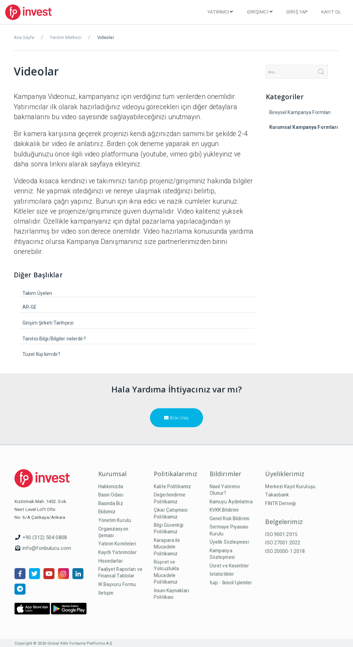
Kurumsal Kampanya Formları (303, 127)
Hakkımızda (110, 486)
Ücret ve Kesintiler (229, 565)
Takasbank (277, 494)
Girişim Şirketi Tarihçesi (47, 323)
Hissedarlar (110, 561)
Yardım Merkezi (65, 37)
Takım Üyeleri (37, 293)
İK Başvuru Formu (117, 584)
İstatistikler (222, 574)
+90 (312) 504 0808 (44, 537)
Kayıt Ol (331, 11)
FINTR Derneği (280, 503)
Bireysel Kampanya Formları (300, 112)
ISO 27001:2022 (282, 542)
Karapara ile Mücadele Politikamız (167, 546)
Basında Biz (110, 503)
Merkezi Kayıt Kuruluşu (290, 486)
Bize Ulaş (176, 417)
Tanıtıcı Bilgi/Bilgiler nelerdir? (54, 338)
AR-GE (29, 307)
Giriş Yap (296, 11)
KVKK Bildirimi (224, 510)
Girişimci (259, 11)
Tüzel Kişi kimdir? (41, 354)
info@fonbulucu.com (46, 548)
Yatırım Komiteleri (117, 543)
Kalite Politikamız (172, 486)
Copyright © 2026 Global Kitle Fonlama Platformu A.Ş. (63, 643)
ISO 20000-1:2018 (285, 551)
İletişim (106, 593)
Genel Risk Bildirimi (229, 518)
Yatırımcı (220, 11)
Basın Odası (110, 494)
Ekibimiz (107, 511)
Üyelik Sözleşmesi (229, 542)
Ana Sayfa (24, 37)
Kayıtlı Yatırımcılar (117, 552)
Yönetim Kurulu (114, 520)
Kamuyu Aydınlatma (231, 501)
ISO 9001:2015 (281, 534)
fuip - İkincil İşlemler (231, 582)
